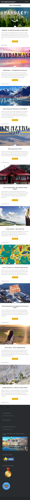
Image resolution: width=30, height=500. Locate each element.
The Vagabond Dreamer (9, 415)
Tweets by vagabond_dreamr (7, 429)
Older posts (4, 406)
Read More (15, 41)
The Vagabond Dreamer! (8, 1)
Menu (27, 1)
